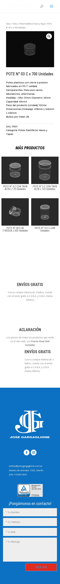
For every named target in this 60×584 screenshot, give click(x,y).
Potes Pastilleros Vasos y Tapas (32, 24)
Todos (15, 24)
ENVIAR (41, 567)
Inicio (8, 24)
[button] (40, 36)
